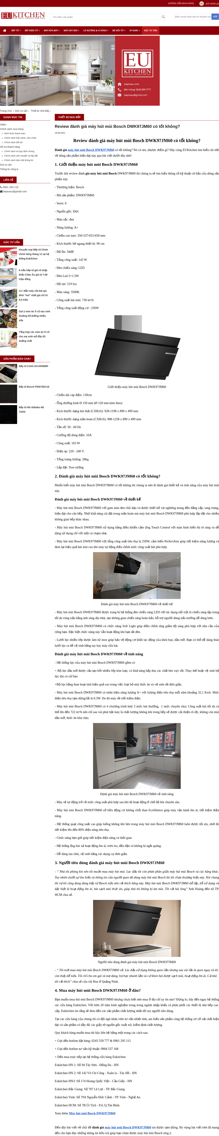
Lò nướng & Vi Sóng (95, 30)
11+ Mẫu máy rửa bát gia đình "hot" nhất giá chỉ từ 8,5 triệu (33, 295)
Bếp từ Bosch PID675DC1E (34, 386)
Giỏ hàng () (212, 4)
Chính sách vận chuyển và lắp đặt (21, 155)
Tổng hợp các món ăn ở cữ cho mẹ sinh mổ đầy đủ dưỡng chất (34, 336)
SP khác (135, 30)
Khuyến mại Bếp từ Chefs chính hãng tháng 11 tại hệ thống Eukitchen (34, 254)
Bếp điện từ (32, 30)
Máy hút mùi (71, 30)
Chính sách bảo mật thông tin (18, 160)
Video (3, 124)
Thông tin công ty (9, 169)
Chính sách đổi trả (13, 142)
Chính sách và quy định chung (19, 151)
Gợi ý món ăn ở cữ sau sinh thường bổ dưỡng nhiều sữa (34, 316)
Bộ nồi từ (118, 30)
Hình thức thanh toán (14, 133)
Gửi (215, 16)
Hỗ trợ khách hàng (10, 146)
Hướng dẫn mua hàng (181, 3)
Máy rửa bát (52, 30)
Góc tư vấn (150, 30)
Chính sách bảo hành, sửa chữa (20, 138)
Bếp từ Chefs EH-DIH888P (33, 366)
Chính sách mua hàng (11, 129)
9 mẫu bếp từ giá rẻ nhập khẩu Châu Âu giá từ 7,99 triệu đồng (33, 275)
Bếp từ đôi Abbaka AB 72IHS (31, 409)
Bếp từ (16, 30)
